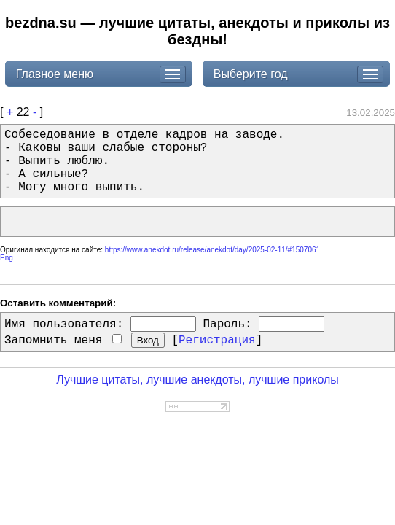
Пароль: (227, 324)
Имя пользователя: (63, 324)
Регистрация (217, 340)
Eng (6, 258)
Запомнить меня (63, 340)
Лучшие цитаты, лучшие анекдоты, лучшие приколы (197, 379)
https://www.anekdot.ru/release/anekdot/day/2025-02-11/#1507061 (212, 250)
